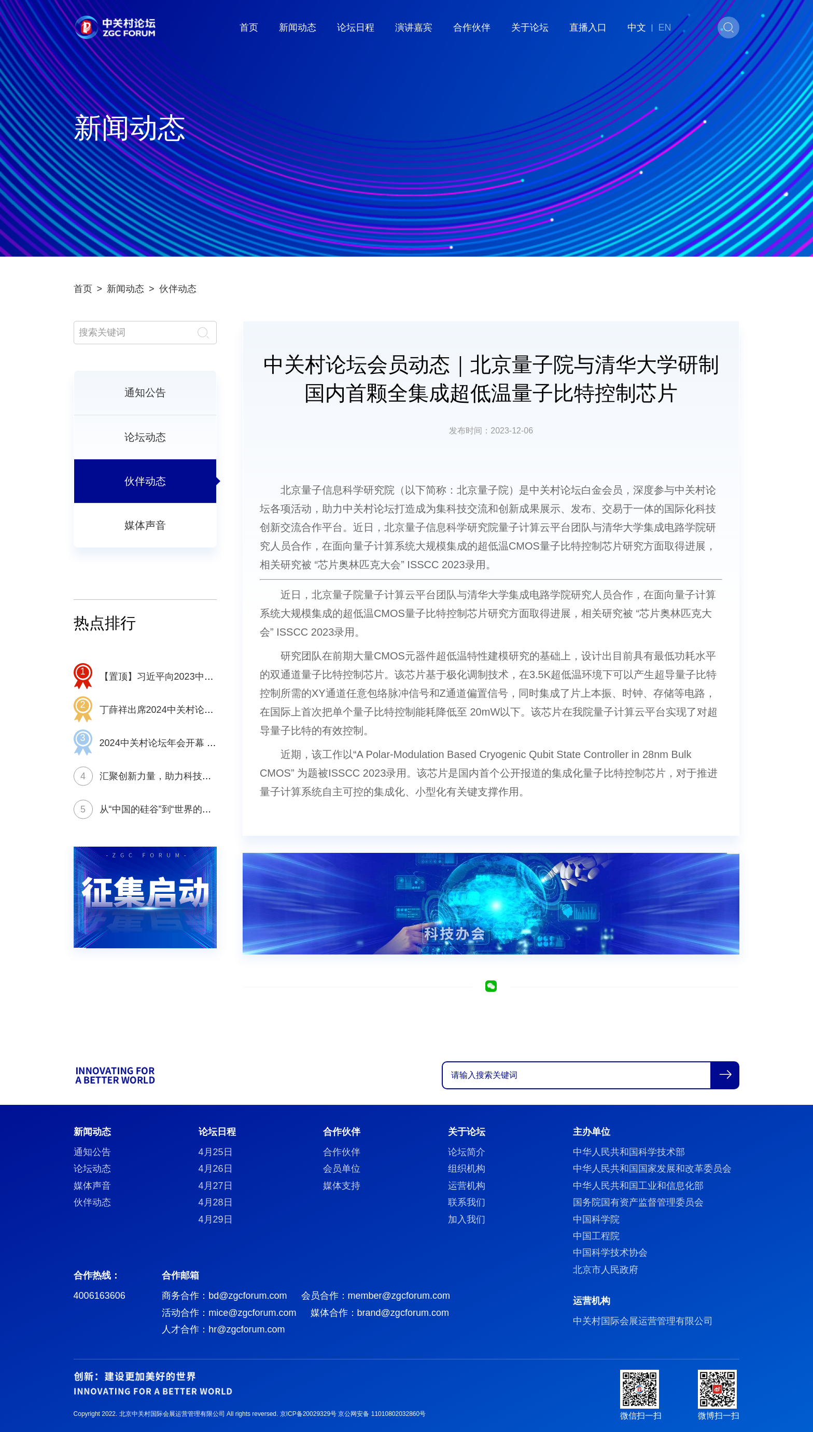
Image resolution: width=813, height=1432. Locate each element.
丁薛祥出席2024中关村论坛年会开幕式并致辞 (194, 710)
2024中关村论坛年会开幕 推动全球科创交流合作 (200, 743)
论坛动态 (145, 437)
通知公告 (145, 392)
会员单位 (341, 1168)
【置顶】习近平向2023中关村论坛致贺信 (185, 676)
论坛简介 (466, 1152)
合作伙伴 (471, 27)
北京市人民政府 (605, 1270)
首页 (249, 27)
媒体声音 (145, 525)
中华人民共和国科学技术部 (629, 1152)
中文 (636, 27)
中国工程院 (596, 1236)
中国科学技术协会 (610, 1252)
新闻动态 (297, 27)
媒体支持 (341, 1186)
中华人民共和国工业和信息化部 (638, 1186)
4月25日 (216, 1152)
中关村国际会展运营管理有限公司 (643, 1321)
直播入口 (588, 27)
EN (664, 27)
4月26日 (216, 1168)
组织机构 (466, 1168)
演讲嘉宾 (413, 27)
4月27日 (216, 1186)
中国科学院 (596, 1219)
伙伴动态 (178, 289)
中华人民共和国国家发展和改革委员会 (652, 1168)
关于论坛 (530, 27)
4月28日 (216, 1202)
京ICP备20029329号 (308, 1413)
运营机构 (466, 1186)
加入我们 (466, 1219)
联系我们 (466, 1202)
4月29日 (216, 1219)
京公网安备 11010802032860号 (382, 1413)
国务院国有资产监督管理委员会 (638, 1202)
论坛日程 (355, 27)
